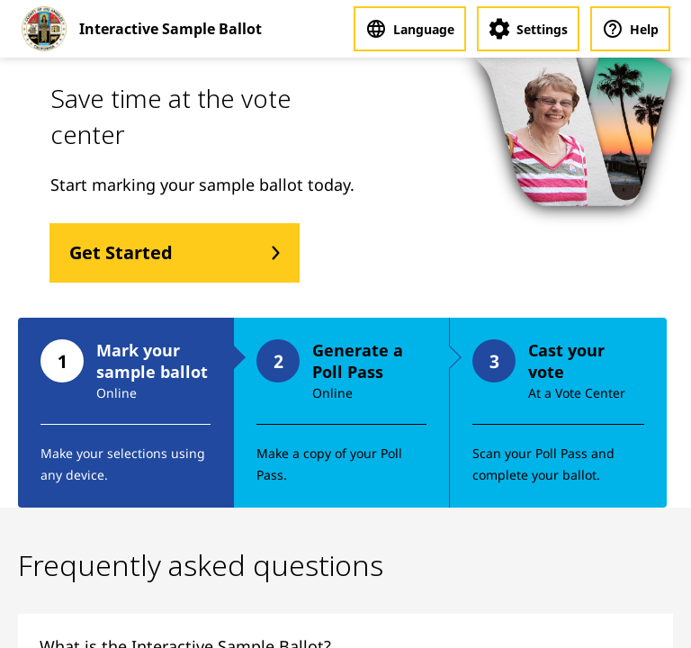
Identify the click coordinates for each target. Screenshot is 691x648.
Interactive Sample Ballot (170, 29)
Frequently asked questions (200, 564)
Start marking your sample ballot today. (202, 184)
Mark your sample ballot (152, 360)
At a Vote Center (576, 392)
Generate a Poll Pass (357, 360)
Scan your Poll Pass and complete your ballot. (543, 464)
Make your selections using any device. (122, 464)
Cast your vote (566, 360)
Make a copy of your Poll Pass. (329, 464)
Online (116, 392)
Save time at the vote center (171, 116)
